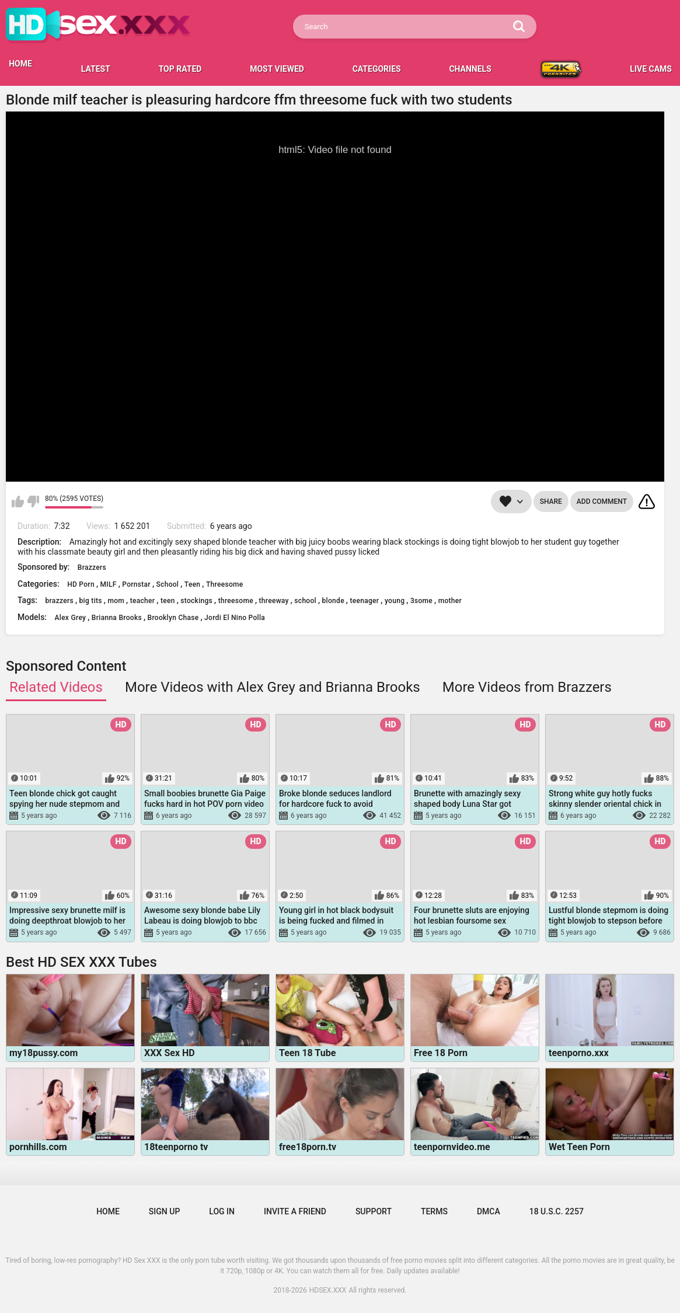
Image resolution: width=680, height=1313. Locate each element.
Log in (222, 1211)
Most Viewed (277, 69)
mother (450, 601)
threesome (235, 601)
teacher (142, 601)
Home (108, 1211)
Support (373, 1211)
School (167, 584)
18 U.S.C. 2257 (556, 1211)
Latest (95, 69)
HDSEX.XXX (328, 1290)
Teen (192, 584)
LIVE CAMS (651, 69)
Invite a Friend (295, 1211)
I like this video (18, 501)
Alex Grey (70, 618)
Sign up (164, 1211)
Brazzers (92, 567)
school (305, 601)
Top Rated (180, 69)
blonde (333, 601)
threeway (274, 601)
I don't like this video (33, 501)
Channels (470, 69)
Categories (377, 69)
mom (115, 601)
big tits (90, 601)
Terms (434, 1211)
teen (168, 601)
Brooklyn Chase (173, 618)
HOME (20, 63)
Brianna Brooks (117, 618)
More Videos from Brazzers (527, 687)
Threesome (224, 584)
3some (421, 601)
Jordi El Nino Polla (234, 618)
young (394, 601)
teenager (364, 601)
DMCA (488, 1211)
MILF (108, 584)
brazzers (59, 601)
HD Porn (81, 584)
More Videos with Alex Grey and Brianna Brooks (272, 687)
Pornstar (136, 584)
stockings (196, 601)
